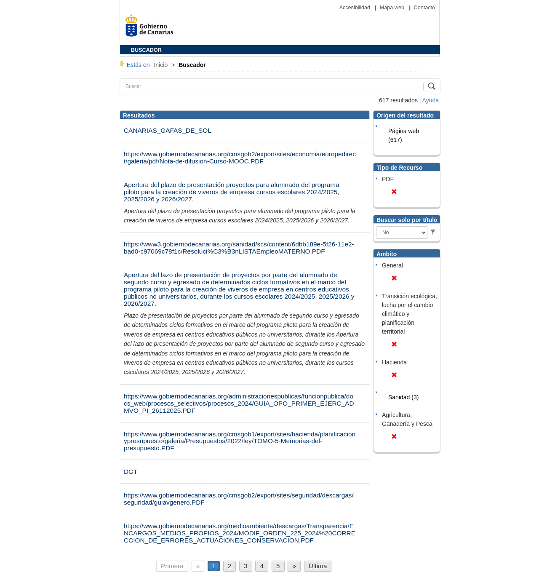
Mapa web (393, 8)
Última (318, 565)
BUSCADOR (146, 50)
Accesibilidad (355, 8)
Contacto (424, 8)
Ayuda (430, 100)
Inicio (161, 64)
